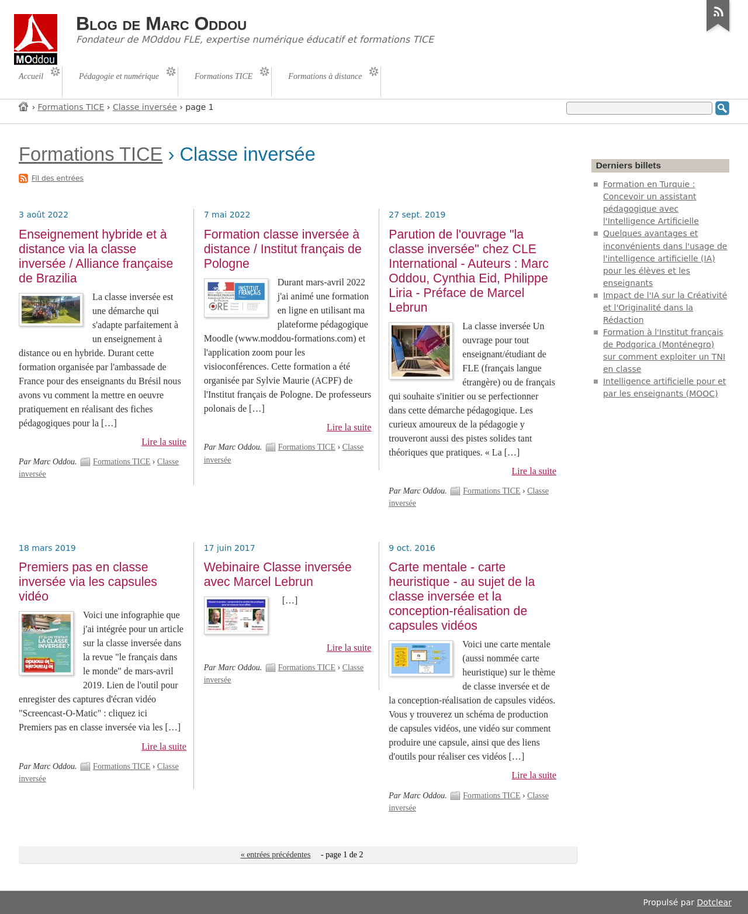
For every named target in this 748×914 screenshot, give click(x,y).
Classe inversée (145, 107)
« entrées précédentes (276, 854)
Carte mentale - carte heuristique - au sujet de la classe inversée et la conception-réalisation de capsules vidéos (462, 596)
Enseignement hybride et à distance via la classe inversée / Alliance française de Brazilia (96, 256)
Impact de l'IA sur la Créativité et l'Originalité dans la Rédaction (665, 308)
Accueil (24, 106)
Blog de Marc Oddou (161, 23)
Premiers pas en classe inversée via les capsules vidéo (88, 581)
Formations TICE (71, 107)
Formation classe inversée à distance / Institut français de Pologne (283, 249)
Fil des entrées (58, 178)
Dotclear (714, 902)
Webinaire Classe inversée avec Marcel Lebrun (278, 574)
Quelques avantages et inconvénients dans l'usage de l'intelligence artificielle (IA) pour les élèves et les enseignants (665, 258)
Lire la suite (163, 442)
